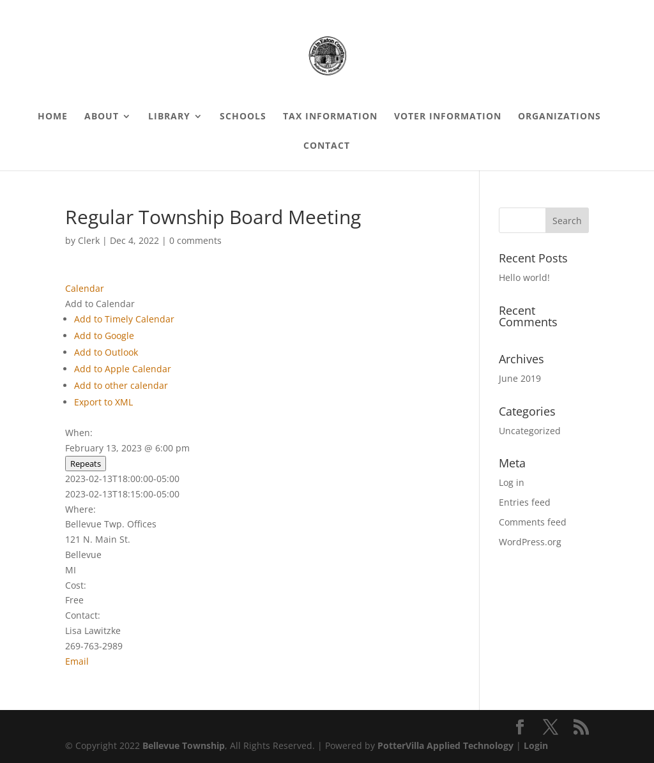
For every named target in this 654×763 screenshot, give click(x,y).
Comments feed (533, 522)
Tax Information (330, 117)
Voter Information (447, 117)
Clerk (89, 240)
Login (536, 745)
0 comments (195, 240)
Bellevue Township (183, 745)
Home (53, 117)
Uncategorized (530, 431)
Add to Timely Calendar (124, 319)
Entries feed (525, 502)
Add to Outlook (106, 352)
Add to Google (104, 335)
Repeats (85, 463)
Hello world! (524, 277)
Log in (511, 482)
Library (169, 117)
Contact (326, 146)
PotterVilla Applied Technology (445, 745)
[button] (100, 304)
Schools (243, 117)
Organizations (559, 117)
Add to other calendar (121, 385)
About (101, 117)
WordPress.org (530, 542)
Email (77, 661)
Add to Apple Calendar (122, 369)
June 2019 (520, 378)
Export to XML (103, 402)
